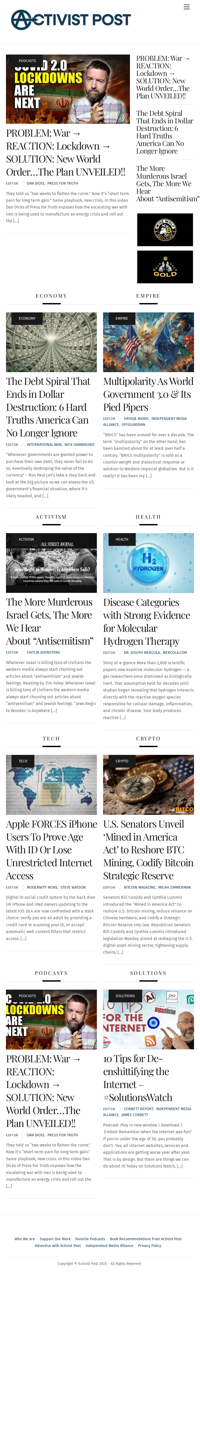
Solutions (125, 996)
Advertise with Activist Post (58, 1246)
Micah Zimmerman (174, 887)
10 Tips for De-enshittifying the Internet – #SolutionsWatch (137, 1077)
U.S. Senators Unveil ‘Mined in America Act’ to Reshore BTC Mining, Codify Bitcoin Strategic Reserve (148, 849)
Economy (27, 318)
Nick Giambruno (79, 444)
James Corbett (135, 1115)
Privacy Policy (149, 1246)
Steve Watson (73, 887)
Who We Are (25, 1239)
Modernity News (42, 887)
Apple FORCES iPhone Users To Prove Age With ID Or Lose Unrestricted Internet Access (51, 849)
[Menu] (187, 7)
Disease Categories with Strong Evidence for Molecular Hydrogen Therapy (146, 621)
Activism (26, 539)
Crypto (122, 761)
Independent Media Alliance (109, 1246)
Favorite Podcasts (90, 1239)
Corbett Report (138, 1109)
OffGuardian (133, 424)
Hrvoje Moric (136, 419)
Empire (122, 318)
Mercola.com (175, 652)
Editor (12, 183)
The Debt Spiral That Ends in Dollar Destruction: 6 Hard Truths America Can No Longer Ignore (164, 131)
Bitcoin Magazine (139, 887)
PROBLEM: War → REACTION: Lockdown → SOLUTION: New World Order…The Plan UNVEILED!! (65, 152)
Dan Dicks (36, 183)
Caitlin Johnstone (43, 652)
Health (122, 539)
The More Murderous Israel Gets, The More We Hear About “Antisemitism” (167, 183)
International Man (44, 444)
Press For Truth (62, 183)
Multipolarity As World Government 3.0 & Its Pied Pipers (148, 393)
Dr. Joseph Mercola (142, 652)
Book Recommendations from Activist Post (146, 1239)
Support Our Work (55, 1239)
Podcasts (27, 61)
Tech (23, 761)
